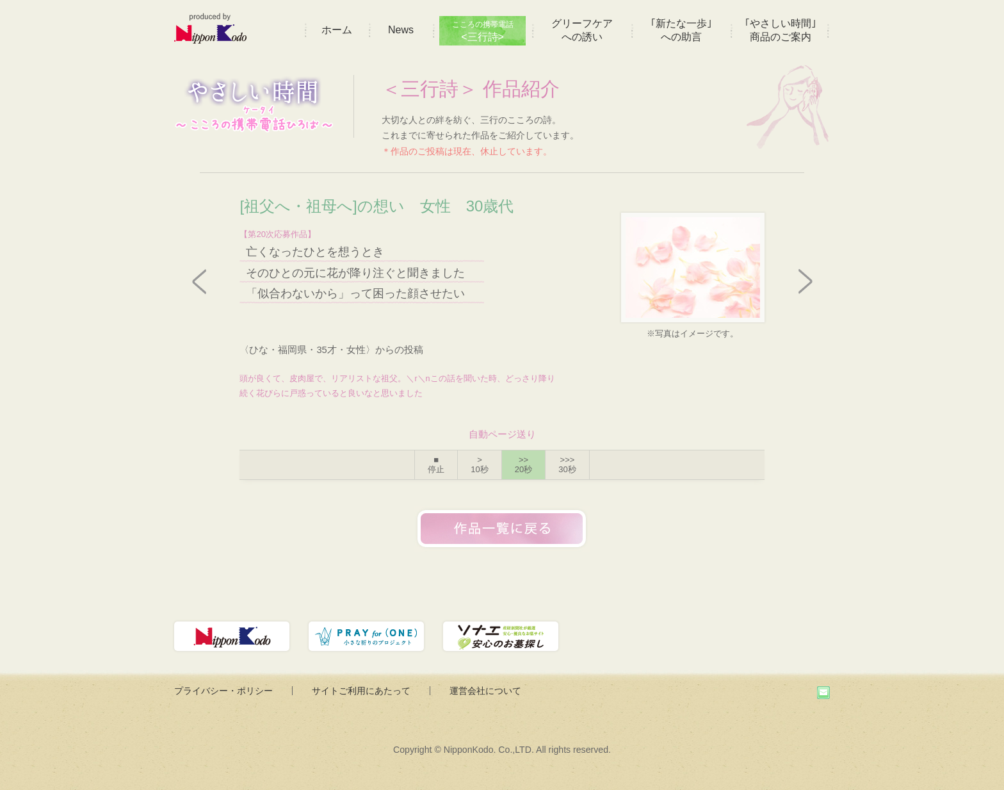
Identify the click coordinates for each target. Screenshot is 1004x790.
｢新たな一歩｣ (681, 30)
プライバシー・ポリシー (223, 691)
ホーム (336, 29)
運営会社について (485, 691)
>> (523, 465)
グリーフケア (582, 30)
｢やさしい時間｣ (780, 30)
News (401, 29)
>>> (567, 465)
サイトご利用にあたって (361, 691)
